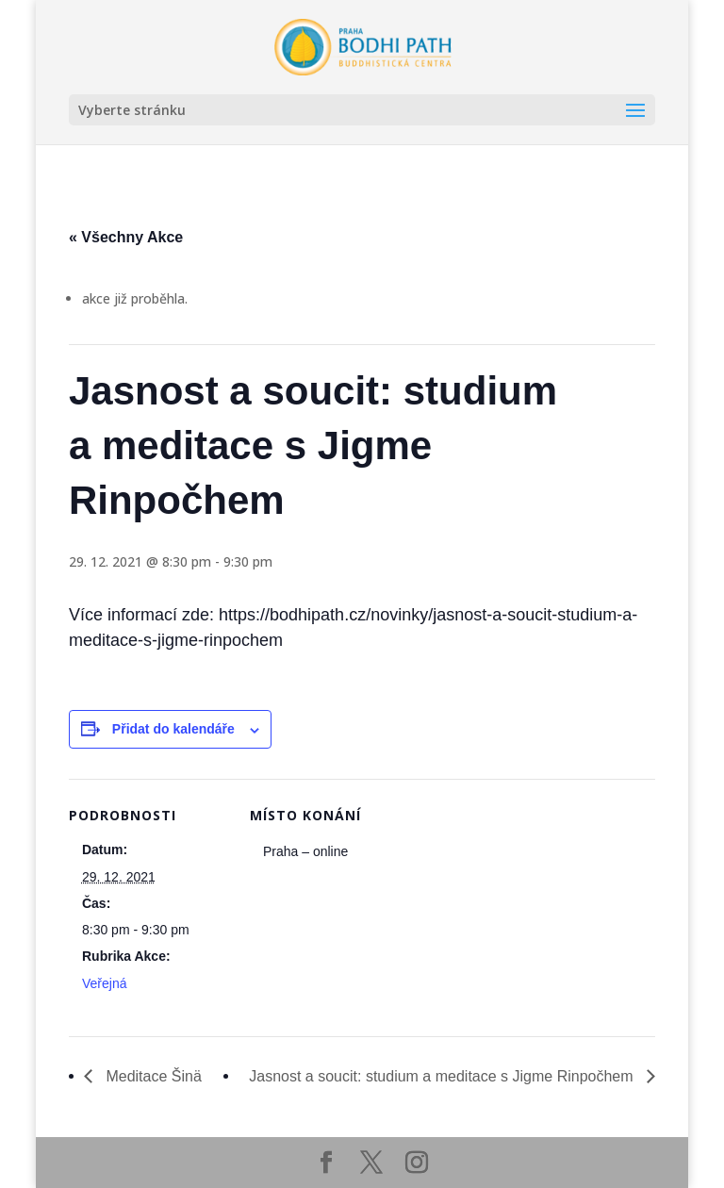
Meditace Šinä (152, 1076)
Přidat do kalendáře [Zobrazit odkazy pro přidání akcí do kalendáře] (173, 728)
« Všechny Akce (126, 237)
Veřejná (104, 983)
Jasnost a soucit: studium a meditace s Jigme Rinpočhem (443, 1076)
